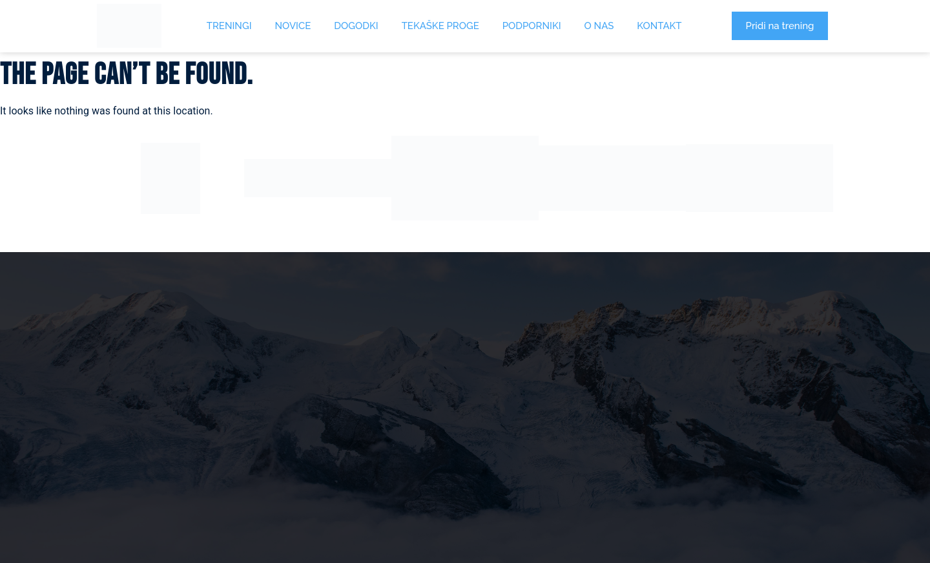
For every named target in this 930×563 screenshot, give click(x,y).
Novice (293, 26)
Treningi (229, 26)
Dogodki (356, 26)
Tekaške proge (440, 26)
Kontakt (659, 26)
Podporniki (531, 26)
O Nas (599, 26)
